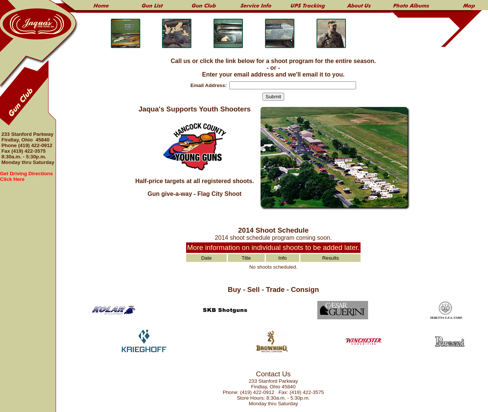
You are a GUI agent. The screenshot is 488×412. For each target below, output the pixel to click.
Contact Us (273, 374)
